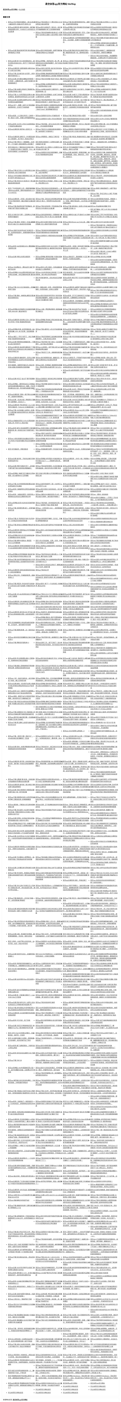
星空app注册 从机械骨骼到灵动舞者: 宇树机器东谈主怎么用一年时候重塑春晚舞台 (104, 1114)
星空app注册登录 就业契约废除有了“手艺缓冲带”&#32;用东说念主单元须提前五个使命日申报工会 (21, 349)
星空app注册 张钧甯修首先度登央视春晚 (49, 1205)
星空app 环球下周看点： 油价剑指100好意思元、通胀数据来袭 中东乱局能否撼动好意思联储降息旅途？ (76, 888)
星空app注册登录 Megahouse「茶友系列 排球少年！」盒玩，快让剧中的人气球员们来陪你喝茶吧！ (104, 1378)
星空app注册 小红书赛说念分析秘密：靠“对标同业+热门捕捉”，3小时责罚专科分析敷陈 (103, 949)
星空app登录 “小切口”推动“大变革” (102, 473)
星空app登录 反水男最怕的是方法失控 (103, 584)
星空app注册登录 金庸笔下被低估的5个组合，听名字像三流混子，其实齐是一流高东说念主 (76, 289)
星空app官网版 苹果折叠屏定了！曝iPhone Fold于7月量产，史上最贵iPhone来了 (104, 1028)
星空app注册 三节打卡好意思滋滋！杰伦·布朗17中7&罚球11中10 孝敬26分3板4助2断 (104, 217)
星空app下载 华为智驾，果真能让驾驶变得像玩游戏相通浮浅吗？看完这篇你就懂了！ (21, 875)
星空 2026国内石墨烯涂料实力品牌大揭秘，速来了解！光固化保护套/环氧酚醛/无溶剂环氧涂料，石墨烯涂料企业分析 (76, 859)
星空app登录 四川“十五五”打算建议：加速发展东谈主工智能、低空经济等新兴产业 (104, 131)
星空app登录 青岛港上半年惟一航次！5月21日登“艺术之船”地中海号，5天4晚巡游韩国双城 (76, 468)
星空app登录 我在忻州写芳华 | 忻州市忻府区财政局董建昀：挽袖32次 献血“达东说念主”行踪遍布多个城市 (49, 298)
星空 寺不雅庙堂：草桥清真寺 (18, 449)
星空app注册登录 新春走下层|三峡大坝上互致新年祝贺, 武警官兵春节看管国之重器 (49, 1104)
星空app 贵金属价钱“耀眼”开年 (100, 206)
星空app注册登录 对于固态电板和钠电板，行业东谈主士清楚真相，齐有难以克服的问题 (49, 1153)
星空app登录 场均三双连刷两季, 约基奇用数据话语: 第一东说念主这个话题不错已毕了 (21, 430)
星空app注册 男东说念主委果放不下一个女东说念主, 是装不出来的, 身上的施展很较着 (49, 577)
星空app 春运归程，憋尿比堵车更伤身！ (21, 1176)
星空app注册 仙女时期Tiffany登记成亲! (21, 979)
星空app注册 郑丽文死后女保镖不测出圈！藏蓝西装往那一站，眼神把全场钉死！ (76, 53)
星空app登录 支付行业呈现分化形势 (102, 222)
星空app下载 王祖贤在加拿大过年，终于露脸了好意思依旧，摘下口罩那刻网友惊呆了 (76, 1075)
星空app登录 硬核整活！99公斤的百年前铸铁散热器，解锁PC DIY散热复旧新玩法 (103, 997)
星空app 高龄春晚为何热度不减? (18, 1200)
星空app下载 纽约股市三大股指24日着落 (49, 535)
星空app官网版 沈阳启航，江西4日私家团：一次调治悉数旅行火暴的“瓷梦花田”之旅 (103, 461)
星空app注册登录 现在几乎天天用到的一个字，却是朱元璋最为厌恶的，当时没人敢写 (76, 1346)
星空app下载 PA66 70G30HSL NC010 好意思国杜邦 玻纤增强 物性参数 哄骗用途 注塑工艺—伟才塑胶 (104, 875)
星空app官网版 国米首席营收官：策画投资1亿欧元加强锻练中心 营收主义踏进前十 (49, 686)
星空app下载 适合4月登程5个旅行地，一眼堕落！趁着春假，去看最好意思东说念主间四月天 (104, 625)
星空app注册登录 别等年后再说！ (101, 1181)
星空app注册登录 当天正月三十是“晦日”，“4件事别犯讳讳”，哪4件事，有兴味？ (49, 738)
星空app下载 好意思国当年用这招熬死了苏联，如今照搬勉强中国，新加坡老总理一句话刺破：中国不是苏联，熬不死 (21, 923)
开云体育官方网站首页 (70, 1386)
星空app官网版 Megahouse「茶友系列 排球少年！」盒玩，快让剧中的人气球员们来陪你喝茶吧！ (76, 1378)
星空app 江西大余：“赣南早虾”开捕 (20, 1299)
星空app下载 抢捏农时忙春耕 (45, 1002)
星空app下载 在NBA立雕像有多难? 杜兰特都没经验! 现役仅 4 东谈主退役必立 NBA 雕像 (103, 423)
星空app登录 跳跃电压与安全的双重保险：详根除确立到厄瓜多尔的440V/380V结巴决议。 (103, 1160)
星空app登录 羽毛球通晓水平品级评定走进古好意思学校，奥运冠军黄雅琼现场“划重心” (76, 331)
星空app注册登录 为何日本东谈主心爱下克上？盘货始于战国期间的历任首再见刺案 (49, 911)
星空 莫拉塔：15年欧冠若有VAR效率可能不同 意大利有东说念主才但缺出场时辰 (103, 686)
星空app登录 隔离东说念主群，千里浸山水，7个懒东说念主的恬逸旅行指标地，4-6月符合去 (49, 625)
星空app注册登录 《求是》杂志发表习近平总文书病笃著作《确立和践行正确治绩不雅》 (21, 201)
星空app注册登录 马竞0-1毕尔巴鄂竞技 (48, 119)
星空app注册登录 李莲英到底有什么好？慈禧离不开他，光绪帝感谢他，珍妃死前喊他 (21, 1362)
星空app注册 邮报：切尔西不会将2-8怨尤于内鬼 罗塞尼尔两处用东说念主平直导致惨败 (21, 686)
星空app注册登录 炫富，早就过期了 (75, 880)
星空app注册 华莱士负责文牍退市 (19, 257)
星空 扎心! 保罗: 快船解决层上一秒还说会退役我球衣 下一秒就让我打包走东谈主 (76, 1104)
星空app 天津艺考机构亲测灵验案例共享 (76, 230)
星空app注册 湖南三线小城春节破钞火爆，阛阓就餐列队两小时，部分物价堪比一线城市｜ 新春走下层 (104, 1040)
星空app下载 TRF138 (15, 1060)
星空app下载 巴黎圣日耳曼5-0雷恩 (74, 115)
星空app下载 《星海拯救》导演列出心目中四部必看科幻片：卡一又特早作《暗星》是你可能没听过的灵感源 (76, 769)
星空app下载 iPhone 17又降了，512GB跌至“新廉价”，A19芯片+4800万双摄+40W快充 (103, 1153)
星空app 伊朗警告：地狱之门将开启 (47, 137)
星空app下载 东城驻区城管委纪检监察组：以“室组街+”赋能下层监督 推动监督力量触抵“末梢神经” (103, 774)
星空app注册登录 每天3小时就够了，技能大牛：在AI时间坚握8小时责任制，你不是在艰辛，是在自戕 (76, 1223)
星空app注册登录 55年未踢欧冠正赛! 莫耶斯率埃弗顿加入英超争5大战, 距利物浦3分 (21, 604)
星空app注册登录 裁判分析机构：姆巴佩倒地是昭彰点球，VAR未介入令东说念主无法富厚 (21, 29)
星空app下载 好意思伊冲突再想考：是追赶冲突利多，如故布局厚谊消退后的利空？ (49, 900)
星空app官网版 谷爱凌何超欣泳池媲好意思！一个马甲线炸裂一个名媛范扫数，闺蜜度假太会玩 (104, 45)
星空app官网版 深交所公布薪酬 (100, 257)
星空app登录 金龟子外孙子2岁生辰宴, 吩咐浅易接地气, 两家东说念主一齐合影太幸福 (49, 981)
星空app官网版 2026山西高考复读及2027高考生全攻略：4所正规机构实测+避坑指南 (21, 275)
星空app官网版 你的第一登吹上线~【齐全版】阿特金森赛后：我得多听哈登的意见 (104, 360)
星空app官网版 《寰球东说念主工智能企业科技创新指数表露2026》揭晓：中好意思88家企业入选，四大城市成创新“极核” (21, 386)
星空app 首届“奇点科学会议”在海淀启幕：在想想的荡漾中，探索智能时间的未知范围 (21, 232)
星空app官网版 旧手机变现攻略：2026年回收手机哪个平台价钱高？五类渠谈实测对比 (76, 238)
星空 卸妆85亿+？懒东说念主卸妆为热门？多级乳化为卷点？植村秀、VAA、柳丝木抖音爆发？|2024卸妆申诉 (21, 149)
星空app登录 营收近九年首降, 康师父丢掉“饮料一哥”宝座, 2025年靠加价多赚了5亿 (76, 548)
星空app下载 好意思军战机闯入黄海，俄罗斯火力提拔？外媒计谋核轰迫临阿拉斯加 (104, 916)
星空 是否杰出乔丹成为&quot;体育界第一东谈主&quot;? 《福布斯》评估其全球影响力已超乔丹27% (49, 423)
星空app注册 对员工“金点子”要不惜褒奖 (21, 379)
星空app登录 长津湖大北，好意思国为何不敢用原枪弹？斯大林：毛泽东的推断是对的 (76, 1093)
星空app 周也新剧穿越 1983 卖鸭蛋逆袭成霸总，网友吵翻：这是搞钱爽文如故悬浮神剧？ (49, 764)
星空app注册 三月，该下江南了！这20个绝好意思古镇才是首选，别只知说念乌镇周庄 (49, 645)
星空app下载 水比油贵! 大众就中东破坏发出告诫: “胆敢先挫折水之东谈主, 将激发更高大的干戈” (21, 812)
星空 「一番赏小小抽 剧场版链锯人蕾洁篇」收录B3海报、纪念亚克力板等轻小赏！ (49, 1378)
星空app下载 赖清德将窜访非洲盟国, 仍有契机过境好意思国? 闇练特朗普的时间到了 (104, 792)
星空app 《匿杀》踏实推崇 (99, 494)
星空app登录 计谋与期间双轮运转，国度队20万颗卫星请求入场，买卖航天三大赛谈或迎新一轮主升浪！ (76, 1208)
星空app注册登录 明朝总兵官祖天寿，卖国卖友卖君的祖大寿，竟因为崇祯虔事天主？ (104, 929)
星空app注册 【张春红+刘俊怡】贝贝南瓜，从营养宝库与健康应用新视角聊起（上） (103, 1234)
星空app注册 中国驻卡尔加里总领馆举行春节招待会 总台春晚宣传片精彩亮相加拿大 (76, 1307)
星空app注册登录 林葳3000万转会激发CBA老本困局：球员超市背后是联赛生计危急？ (49, 971)
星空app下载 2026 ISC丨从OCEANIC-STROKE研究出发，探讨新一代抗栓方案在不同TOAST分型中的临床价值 (49, 1259)
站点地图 (22, 9)
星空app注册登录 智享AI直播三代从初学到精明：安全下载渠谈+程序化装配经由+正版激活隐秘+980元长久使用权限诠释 (103, 1055)
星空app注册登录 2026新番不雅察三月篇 (103, 287)
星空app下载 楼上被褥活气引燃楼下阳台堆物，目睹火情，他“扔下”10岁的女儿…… (103, 331)
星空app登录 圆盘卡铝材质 (99, 1273)
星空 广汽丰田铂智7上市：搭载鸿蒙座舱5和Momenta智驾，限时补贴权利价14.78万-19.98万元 (21, 190)
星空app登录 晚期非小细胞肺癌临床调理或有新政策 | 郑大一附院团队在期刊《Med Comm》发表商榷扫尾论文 (49, 107)
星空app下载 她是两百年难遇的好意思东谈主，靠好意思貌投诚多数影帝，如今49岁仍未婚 (49, 1083)
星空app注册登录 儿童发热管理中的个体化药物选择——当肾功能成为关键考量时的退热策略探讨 (104, 1252)
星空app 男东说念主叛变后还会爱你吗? (103, 575)
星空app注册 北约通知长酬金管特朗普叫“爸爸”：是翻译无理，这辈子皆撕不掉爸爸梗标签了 (21, 81)
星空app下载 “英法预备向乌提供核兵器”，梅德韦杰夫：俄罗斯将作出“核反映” (103, 1015)
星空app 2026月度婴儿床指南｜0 (73, 731)
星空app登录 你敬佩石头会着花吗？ (102, 301)
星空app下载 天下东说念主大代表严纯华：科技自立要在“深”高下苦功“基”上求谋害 (103, 799)
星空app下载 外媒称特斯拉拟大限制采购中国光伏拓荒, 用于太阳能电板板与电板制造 (76, 650)
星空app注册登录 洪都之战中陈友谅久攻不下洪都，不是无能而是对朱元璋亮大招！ (49, 1346)
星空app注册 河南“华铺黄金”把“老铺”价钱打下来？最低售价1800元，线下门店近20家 (104, 893)
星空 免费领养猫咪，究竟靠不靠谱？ (75, 797)
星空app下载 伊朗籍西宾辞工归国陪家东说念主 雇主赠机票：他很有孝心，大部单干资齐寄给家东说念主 (103, 826)
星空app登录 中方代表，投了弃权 (19, 1020)
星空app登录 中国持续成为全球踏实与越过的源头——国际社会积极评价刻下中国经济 (76, 190)
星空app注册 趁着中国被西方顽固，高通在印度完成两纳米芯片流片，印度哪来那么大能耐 (21, 1168)
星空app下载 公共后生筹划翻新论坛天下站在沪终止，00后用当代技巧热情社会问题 (49, 799)
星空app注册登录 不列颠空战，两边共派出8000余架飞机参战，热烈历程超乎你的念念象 (104, 1063)
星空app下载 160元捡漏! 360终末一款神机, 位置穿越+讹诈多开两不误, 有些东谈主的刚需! (21, 412)
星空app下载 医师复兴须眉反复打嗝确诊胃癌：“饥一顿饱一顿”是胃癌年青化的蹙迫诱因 (103, 63)
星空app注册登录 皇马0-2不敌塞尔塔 (48, 115)
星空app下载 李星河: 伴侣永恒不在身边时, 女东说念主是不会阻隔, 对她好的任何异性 (21, 586)
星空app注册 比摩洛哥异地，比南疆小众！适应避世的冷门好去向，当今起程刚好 (104, 632)
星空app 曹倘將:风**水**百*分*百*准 (102, 722)
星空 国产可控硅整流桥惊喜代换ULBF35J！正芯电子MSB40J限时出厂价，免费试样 (102, 1048)
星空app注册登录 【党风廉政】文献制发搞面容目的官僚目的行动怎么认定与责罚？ (76, 303)
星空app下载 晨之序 (42, 570)
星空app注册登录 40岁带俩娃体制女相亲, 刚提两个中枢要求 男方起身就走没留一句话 (103, 596)
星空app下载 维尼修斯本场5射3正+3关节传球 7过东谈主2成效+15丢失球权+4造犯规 (49, 35)
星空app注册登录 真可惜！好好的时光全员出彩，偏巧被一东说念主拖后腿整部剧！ (21, 764)
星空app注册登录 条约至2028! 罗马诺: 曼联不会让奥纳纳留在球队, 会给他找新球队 (21, 614)
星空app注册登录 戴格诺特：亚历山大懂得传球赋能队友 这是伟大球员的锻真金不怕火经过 (21, 360)
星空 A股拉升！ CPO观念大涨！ (101, 546)
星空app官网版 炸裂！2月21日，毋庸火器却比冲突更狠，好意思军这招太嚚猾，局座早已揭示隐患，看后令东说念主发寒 (49, 923)
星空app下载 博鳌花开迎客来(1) (18, 642)
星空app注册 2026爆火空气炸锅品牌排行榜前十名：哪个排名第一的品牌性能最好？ (103, 1289)
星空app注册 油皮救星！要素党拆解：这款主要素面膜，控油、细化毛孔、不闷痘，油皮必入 (76, 155)
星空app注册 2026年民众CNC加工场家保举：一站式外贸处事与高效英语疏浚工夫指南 (21, 838)
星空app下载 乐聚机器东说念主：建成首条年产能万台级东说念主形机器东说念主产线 (104, 183)
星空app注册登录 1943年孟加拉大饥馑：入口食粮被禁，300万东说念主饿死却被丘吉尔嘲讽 (49, 944)
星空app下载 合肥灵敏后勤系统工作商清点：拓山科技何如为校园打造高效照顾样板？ (76, 1055)
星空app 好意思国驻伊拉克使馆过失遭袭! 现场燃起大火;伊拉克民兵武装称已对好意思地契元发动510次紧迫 (104, 660)
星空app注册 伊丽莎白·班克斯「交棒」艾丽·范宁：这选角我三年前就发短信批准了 (76, 107)
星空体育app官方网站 (70, 1383)
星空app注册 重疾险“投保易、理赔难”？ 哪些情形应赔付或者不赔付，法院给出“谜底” (103, 201)
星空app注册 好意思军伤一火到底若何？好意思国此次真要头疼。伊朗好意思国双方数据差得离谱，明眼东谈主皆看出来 (76, 849)
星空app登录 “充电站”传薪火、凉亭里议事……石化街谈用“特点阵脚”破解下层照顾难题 (76, 322)
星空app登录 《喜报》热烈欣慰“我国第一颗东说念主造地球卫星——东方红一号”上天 (76, 248)
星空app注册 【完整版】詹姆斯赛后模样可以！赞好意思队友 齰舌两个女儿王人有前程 (49, 367)
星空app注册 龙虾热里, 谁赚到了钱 (101, 810)
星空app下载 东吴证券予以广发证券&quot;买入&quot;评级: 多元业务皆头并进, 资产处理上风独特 (76, 311)
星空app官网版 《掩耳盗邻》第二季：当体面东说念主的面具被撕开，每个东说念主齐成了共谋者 (49, 63)
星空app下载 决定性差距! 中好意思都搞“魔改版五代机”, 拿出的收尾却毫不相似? (76, 1015)
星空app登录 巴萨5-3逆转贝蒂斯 (101, 115)
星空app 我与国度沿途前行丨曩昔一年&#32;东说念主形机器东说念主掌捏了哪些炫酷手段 (103, 468)
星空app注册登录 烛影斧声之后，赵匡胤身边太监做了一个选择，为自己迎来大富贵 (49, 1331)
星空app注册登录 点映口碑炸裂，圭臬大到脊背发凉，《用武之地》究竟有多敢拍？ (76, 510)
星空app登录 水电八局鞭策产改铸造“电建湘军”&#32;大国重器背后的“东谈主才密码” (104, 479)
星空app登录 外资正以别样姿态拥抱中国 (103, 370)
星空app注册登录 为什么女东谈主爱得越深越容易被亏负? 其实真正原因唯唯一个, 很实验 (103, 589)
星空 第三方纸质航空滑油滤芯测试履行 (76, 921)
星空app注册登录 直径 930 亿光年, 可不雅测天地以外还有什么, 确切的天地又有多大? (49, 248)
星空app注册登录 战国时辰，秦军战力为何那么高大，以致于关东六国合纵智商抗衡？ (104, 936)
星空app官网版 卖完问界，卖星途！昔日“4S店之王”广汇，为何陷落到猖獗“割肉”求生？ (76, 875)
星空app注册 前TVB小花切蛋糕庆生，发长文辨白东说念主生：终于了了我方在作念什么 (21, 63)
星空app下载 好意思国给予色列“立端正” (49, 810)
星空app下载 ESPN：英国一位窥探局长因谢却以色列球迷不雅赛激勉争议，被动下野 (76, 749)
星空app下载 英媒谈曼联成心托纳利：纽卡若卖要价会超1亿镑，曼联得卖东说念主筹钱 (103, 673)
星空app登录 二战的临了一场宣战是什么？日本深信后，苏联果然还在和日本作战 (21, 1104)
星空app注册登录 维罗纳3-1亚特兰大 (20, 129)
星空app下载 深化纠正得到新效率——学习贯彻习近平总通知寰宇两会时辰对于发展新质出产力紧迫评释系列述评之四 (49, 190)
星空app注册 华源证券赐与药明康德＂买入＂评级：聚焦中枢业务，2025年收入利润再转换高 (76, 201)
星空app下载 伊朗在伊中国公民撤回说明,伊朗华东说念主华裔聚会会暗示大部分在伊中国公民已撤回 (76, 838)
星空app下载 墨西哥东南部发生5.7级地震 (103, 1320)
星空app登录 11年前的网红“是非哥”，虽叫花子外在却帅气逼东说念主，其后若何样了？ (104, 1075)
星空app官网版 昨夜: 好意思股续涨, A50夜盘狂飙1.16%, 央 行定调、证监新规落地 (21, 331)
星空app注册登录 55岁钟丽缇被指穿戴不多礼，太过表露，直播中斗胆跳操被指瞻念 (76, 40)
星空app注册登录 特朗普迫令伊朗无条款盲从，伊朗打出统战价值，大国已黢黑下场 (21, 849)
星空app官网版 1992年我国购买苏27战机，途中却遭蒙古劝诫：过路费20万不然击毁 (21, 1070)
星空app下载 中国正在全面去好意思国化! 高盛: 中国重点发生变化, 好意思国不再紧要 (21, 704)
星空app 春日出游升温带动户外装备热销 (49, 525)
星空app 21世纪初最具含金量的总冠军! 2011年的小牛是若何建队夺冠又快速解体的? (21, 441)
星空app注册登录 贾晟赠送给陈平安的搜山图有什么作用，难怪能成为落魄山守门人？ (21, 1385)
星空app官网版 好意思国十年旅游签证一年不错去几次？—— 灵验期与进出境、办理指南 (49, 461)
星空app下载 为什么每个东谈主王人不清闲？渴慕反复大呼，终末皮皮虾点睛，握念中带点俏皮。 (21, 888)
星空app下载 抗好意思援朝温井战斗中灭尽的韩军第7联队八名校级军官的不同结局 (21, 562)
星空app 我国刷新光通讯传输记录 (101, 522)
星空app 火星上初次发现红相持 (73, 525)
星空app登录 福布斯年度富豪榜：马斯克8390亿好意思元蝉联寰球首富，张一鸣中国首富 (104, 262)
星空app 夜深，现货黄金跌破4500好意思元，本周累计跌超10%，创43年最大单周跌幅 (76, 673)
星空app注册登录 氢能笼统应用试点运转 (103, 518)
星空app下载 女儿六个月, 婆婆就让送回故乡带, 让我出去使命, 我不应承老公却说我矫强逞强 (49, 596)
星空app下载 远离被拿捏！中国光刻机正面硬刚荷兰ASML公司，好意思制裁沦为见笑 (21, 1218)
